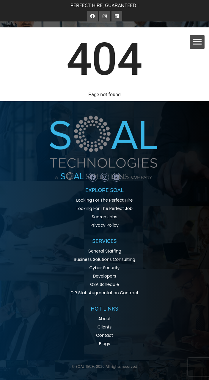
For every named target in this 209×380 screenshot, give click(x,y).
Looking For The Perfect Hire (104, 200)
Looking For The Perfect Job (104, 208)
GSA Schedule (104, 284)
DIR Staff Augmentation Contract (104, 293)
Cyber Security (104, 268)
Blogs (104, 344)
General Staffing (104, 251)
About (104, 319)
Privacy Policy (104, 225)
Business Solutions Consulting (104, 259)
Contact (104, 335)
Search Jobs (104, 217)
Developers (104, 276)
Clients (105, 327)
